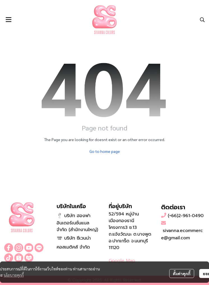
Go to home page (104, 151)
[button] (202, 20)
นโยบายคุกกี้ (14, 274)
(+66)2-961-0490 (186, 215)
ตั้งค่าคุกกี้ (182, 273)
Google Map (122, 260)
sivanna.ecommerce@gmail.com (182, 234)
